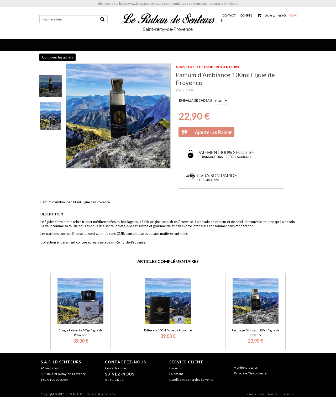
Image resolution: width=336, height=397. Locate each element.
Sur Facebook (114, 380)
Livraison (175, 368)
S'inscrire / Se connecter (251, 373)
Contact (229, 15)
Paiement (176, 374)
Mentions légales (246, 367)
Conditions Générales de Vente (191, 380)
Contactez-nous (125, 361)
